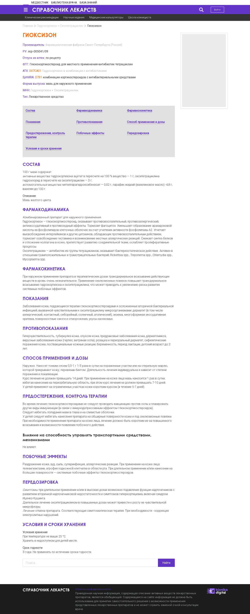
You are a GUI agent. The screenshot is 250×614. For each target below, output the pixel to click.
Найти (166, 563)
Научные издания (73, 17)
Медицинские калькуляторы (106, 17)
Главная (28, 25)
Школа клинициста (139, 17)
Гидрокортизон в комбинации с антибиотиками (74, 71)
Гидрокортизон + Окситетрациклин (60, 25)
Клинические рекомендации (42, 17)
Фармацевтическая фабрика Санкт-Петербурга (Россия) (83, 45)
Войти (217, 9)
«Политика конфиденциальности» (93, 589)
